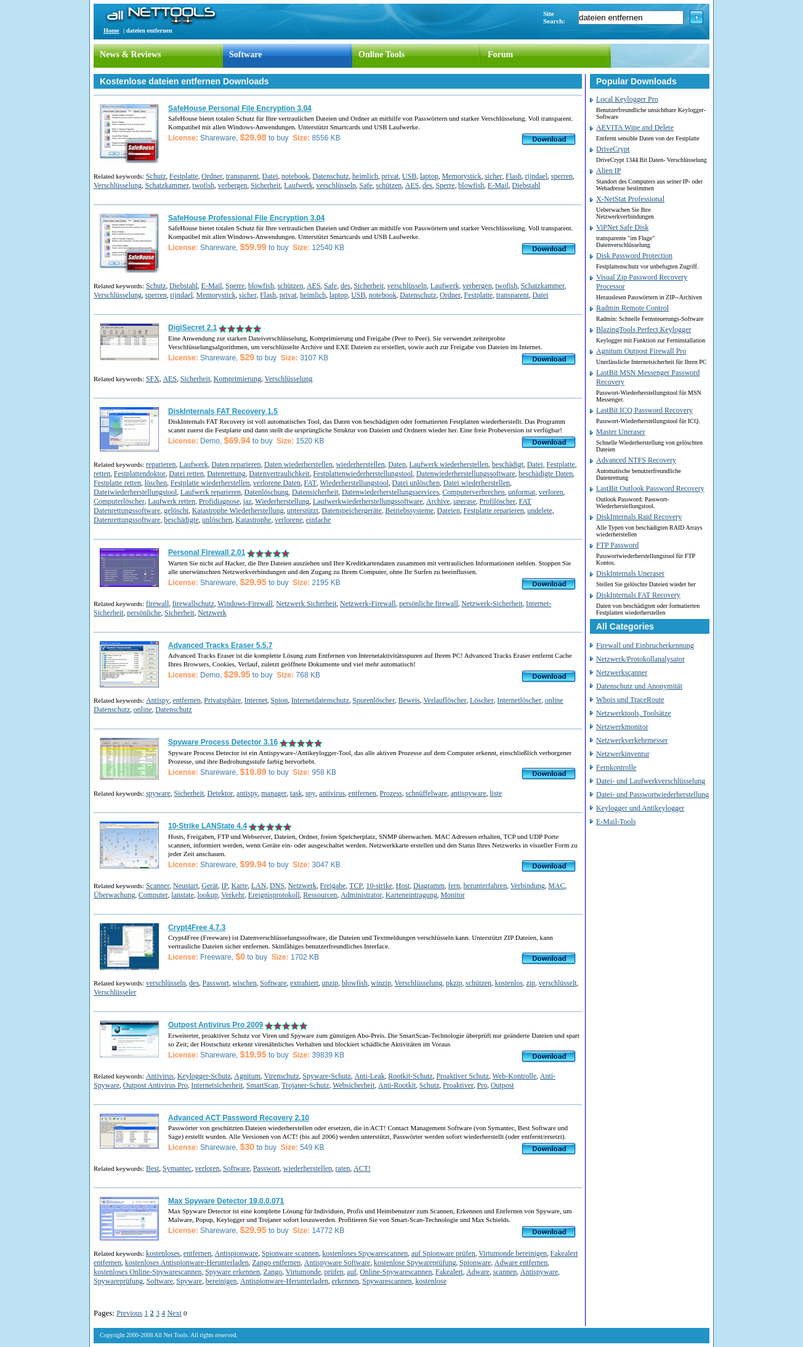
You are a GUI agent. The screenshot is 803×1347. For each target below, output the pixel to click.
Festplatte (183, 176)
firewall (157, 603)
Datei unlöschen (416, 483)
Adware (478, 1272)
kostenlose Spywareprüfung (415, 1262)
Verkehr (232, 895)
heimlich (365, 176)
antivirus (332, 793)
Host (403, 885)
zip (530, 983)
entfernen (186, 700)
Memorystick (461, 176)
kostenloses (163, 1253)
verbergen (233, 185)
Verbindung (527, 885)
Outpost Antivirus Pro (155, 1085)
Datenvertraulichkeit (279, 473)
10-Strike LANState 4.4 (207, 826)
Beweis (409, 700)
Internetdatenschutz (320, 700)
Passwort (216, 983)
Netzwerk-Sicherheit (491, 603)
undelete (539, 510)
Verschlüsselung (118, 185)
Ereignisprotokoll (274, 895)
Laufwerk (298, 185)
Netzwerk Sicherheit (306, 603)
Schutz (156, 176)
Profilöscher (497, 501)
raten (343, 1168)
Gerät (209, 885)
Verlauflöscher (445, 700)
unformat (521, 492)
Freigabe (333, 885)
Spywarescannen (387, 1281)
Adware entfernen (520, 1262)
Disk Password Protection (634, 255)
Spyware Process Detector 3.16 (223, 742)
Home (111, 30)
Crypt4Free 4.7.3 (196, 927)
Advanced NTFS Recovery (636, 460)
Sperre (445, 185)
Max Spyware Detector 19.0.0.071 (226, 1201)
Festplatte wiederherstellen (210, 483)
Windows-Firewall (245, 603)
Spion (279, 700)
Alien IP (608, 170)
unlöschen (217, 520)
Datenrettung (226, 473)
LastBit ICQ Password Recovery (644, 410)
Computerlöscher (119, 501)
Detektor (220, 793)
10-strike (379, 885)
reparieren (161, 464)
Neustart (185, 885)
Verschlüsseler (115, 992)
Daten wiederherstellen (298, 464)
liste (496, 793)
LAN (259, 885)
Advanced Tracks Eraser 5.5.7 (220, 645)
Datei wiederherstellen (476, 483)
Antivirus (160, 1076)
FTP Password (617, 545)
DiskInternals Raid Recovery (639, 516)
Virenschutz (281, 1076)
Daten (397, 464)
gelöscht (176, 510)
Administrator (361, 895)
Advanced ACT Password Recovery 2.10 (238, 1118)
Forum (500, 54)
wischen (244, 983)
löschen (155, 483)
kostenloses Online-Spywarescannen (148, 1272)
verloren (551, 492)
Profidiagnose (219, 501)
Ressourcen (320, 895)
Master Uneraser (620, 431)
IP (224, 885)
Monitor (452, 895)
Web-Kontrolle (515, 1076)
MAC (556, 885)
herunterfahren (485, 885)
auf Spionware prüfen (443, 1253)
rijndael (536, 176)
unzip (330, 983)
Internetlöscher (519, 700)
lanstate (182, 895)
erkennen (345, 1281)
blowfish (471, 185)
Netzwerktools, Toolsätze (633, 713)
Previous (129, 1313)
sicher (493, 176)
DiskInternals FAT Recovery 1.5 (223, 411)
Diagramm (429, 885)
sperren (562, 176)
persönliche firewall (428, 603)
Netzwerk (212, 613)
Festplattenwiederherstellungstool (363, 473)
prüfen (334, 1272)
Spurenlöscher (374, 700)
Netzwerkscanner (621, 672)
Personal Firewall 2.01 (206, 552)
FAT (310, 483)
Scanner (158, 885)
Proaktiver (458, 1085)
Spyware (189, 1281)
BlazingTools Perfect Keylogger (643, 329)
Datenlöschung (266, 492)
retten (102, 473)
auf (351, 1272)
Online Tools (381, 54)
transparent (242, 176)
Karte (240, 885)
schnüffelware (427, 793)
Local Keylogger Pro (627, 99)
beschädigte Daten (546, 473)
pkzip (454, 983)
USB (409, 176)
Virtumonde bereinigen (512, 1253)
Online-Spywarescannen (396, 1272)
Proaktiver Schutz (462, 1076)
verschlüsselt (558, 983)
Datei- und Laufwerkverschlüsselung (650, 781)
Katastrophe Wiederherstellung (238, 510)
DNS (277, 885)
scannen (505, 1272)
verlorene (288, 520)
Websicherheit (353, 1085)
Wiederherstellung (282, 501)
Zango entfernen (276, 1262)
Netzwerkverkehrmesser (632, 740)
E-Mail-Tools (616, 821)
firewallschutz (193, 603)
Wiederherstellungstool (354, 483)
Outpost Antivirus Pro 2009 (215, 1025)
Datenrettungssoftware (127, 520)
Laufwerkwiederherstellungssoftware (368, 501)
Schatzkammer (167, 185)
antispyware (468, 793)
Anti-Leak (369, 1076)
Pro (482, 1085)
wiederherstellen (360, 464)
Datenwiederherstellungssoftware (465, 473)
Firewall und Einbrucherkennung (645, 645)
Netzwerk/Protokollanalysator (640, 659)
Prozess (390, 793)
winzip (381, 983)
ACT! (362, 1168)
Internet (255, 700)
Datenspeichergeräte (351, 510)
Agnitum (247, 1076)
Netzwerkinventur (623, 754)
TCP (356, 885)
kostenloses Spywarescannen (365, 1253)
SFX (152, 378)
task (296, 793)
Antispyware (539, 1272)
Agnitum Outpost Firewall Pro (641, 351)
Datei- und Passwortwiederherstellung (652, 794)
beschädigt (507, 464)
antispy (247, 793)
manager (273, 793)
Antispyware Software (337, 1262)
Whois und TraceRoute (630, 699)
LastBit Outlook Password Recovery (650, 488)
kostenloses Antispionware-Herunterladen (187, 1262)
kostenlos (509, 983)
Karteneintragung (411, 895)
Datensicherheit (315, 492)
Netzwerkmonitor (622, 726)
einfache (318, 520)
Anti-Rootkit (397, 1085)
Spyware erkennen (232, 1272)
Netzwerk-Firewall (368, 603)
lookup (207, 895)
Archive (438, 501)
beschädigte (181, 520)
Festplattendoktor (140, 473)
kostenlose (430, 1281)
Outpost (502, 1085)
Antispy (157, 700)
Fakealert (449, 1272)
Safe (366, 185)
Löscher (482, 700)
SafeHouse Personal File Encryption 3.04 (240, 108)
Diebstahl (526, 185)
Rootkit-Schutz (410, 1076)
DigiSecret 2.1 (192, 327)
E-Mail (498, 185)
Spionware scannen (290, 1253)
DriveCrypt (613, 149)
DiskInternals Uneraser (630, 573)
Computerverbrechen (473, 492)
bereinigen (221, 1281)
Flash (514, 176)
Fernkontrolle (616, 767)
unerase (464, 501)
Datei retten (186, 473)
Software (245, 54)
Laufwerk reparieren (210, 492)
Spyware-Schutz (326, 1076)
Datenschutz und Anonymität (639, 686)
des (427, 185)
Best (152, 1168)
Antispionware (237, 1253)
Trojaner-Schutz (305, 1085)
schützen (389, 185)
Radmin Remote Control (632, 308)
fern (454, 885)
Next (174, 1313)
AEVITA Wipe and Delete (635, 127)
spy (310, 793)
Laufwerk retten (171, 501)
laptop (429, 176)
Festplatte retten (117, 483)
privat (390, 176)
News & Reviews (130, 54)
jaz (247, 501)
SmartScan (262, 1085)
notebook (295, 176)
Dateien (448, 510)
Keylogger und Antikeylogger (640, 808)
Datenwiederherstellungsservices (390, 492)
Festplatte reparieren (493, 510)
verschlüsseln (336, 185)
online (143, 709)
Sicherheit (266, 185)
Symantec (177, 1168)
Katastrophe (253, 520)
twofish (203, 185)
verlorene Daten (277, 483)
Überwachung (114, 895)
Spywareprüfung (118, 1281)
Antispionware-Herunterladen (284, 1281)
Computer (153, 895)
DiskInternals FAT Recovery (638, 595)
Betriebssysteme (409, 510)
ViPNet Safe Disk (622, 227)
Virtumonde (303, 1272)
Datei (270, 176)
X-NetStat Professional (630, 199)
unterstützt (302, 510)
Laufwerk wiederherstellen (448, 464)
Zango (273, 1272)
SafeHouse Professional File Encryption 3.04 (246, 218)
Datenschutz (330, 176)
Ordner (211, 176)
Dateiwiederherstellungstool (135, 492)
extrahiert (304, 983)
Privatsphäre (222, 700)
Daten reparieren (235, 464)
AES (412, 185)
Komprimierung (237, 378)
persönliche (144, 613)
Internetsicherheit (217, 1085)
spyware (158, 793)
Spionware (475, 1262)
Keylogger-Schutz (204, 1076)
